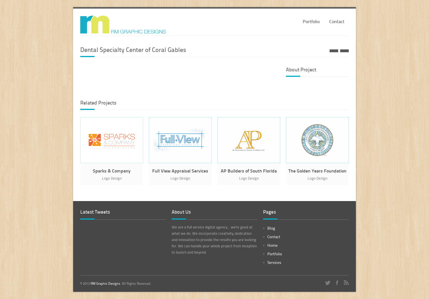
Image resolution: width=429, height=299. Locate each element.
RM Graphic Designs (105, 283)
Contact (336, 21)
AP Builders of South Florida (249, 170)
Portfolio (311, 21)
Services (274, 262)
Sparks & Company (112, 170)
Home (272, 245)
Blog (271, 228)
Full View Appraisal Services (180, 170)
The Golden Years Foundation (317, 170)
